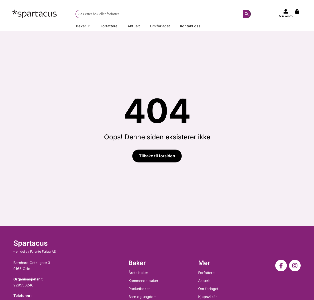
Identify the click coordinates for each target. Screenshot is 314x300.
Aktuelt (204, 280)
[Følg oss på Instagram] (295, 265)
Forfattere (206, 272)
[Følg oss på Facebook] (281, 265)
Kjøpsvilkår (207, 296)
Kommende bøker (143, 280)
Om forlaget (208, 288)
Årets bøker (138, 272)
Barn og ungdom (142, 296)
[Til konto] (285, 11)
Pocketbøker (139, 288)
